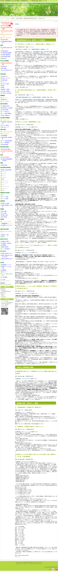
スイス (3, 184)
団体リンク (3, 294)
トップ (2, 18)
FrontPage (3, 290)
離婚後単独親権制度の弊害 (30, 18)
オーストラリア (5, 186)
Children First (41, 18)
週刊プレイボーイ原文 (26, 127)
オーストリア (5, 181)
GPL (55, 567)
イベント (4, 304)
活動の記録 (3, 296)
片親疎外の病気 (6, 303)
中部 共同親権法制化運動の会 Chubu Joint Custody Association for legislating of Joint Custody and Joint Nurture (26, 6)
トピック (7, 18)
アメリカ (27, 83)
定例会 (12, 18)
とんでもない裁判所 (7, 302)
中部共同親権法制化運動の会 (28, 562)
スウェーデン (5, 182)
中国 (3, 190)
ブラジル (4, 188)
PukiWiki (48, 567)
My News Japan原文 (26, 378)
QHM (57, 567)
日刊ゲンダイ (24, 412)
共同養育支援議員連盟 (6, 291)
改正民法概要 (19, 18)
